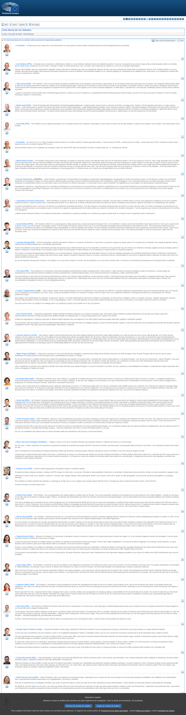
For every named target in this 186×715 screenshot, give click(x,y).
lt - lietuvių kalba (157, 19)
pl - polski (168, 19)
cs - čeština (129, 19)
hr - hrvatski (150, 19)
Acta (181, 40)
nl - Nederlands (165, 19)
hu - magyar (160, 19)
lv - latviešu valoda (155, 19)
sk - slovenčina (175, 19)
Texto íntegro (35, 24)
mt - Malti (162, 19)
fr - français (145, 19)
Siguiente (22, 24)
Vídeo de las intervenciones (165, 40)
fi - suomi (180, 19)
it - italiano (152, 19)
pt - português (170, 19)
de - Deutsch (134, 19)
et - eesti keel (137, 19)
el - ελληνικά (139, 19)
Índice (6, 24)
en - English (142, 19)
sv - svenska (183, 19)
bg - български (124, 19)
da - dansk (132, 19)
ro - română (173, 19)
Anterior (14, 24)
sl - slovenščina (178, 19)
